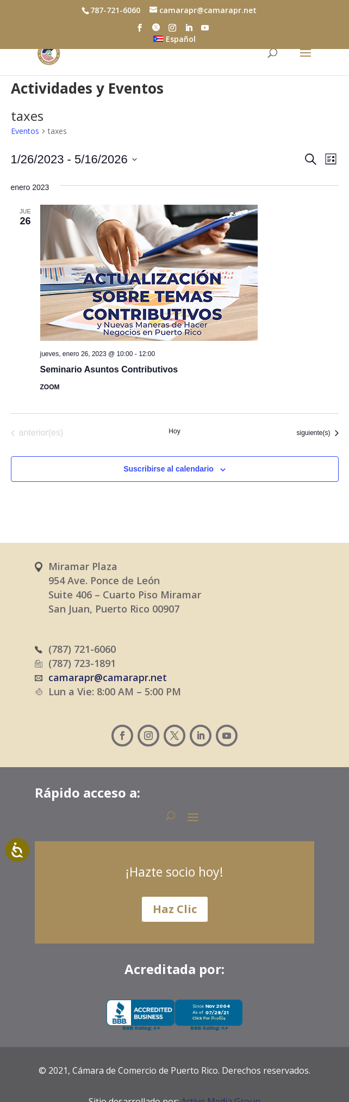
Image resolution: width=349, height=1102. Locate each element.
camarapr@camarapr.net (107, 677)
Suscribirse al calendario (168, 468)
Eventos (25, 131)
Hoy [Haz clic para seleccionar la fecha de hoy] (174, 431)
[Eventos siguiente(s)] (317, 433)
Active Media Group (220, 1074)
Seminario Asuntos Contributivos (109, 369)
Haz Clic (175, 909)
